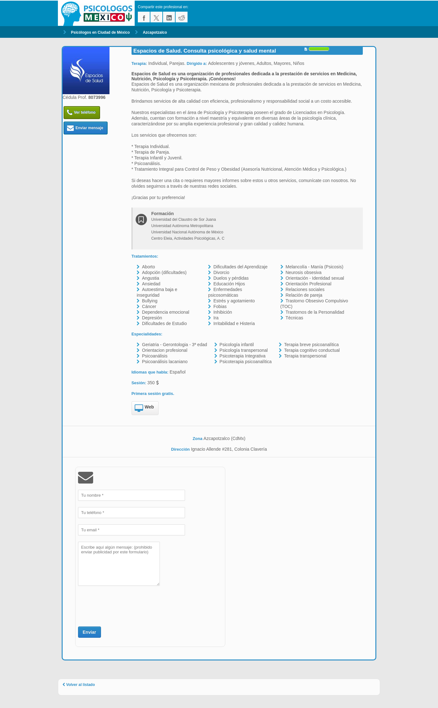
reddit (182, 17)
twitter (156, 17)
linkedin (169, 17)
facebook (144, 17)
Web (144, 408)
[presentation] (126, 605)
